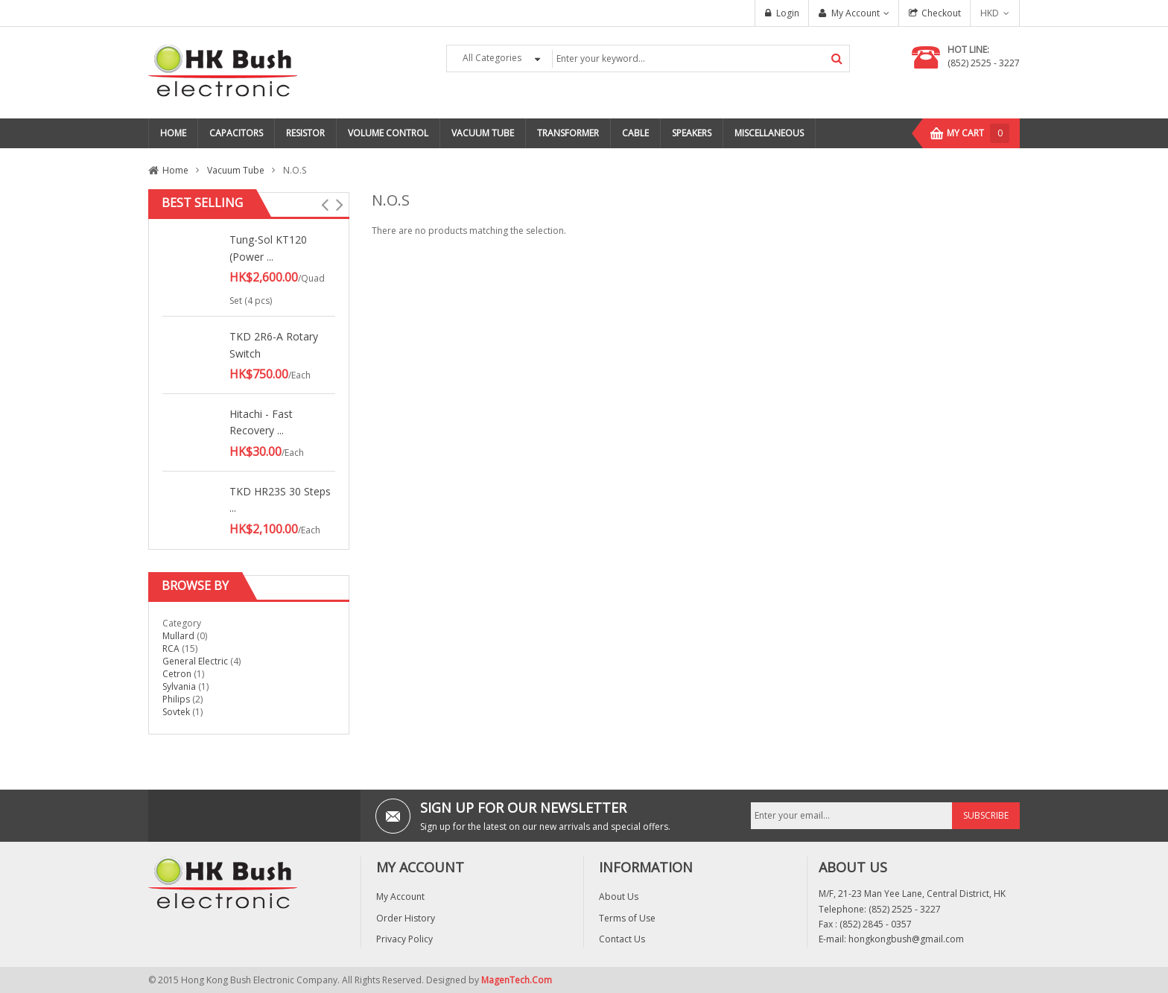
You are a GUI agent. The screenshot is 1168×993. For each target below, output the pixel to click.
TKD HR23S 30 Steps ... (280, 499)
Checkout (941, 13)
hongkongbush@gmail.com (906, 939)
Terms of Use (627, 918)
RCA (171, 648)
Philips (177, 699)
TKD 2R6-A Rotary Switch (273, 344)
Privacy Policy (404, 939)
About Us (618, 896)
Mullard (179, 635)
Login (787, 13)
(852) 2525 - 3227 (984, 63)
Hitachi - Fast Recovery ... (261, 422)
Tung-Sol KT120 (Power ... (268, 247)
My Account (855, 13)
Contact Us (622, 939)
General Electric (195, 661)
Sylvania (179, 686)
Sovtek (176, 711)
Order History (405, 918)
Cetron (176, 673)
